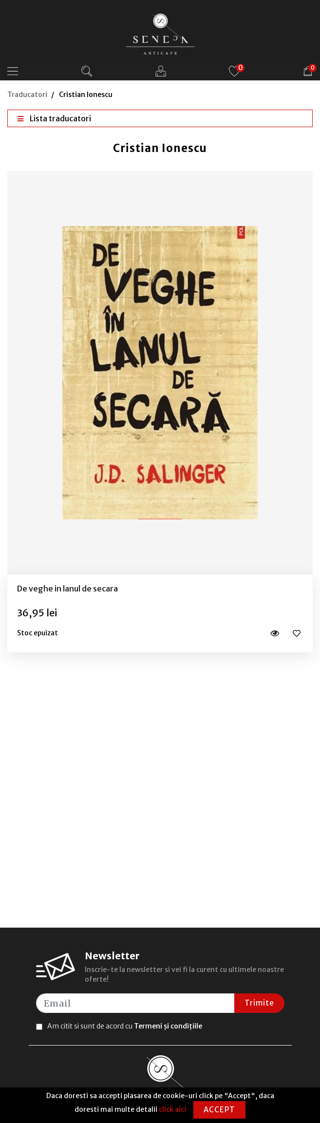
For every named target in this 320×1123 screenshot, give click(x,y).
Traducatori (27, 94)
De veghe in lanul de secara (67, 588)
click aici (172, 1109)
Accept (219, 1109)
